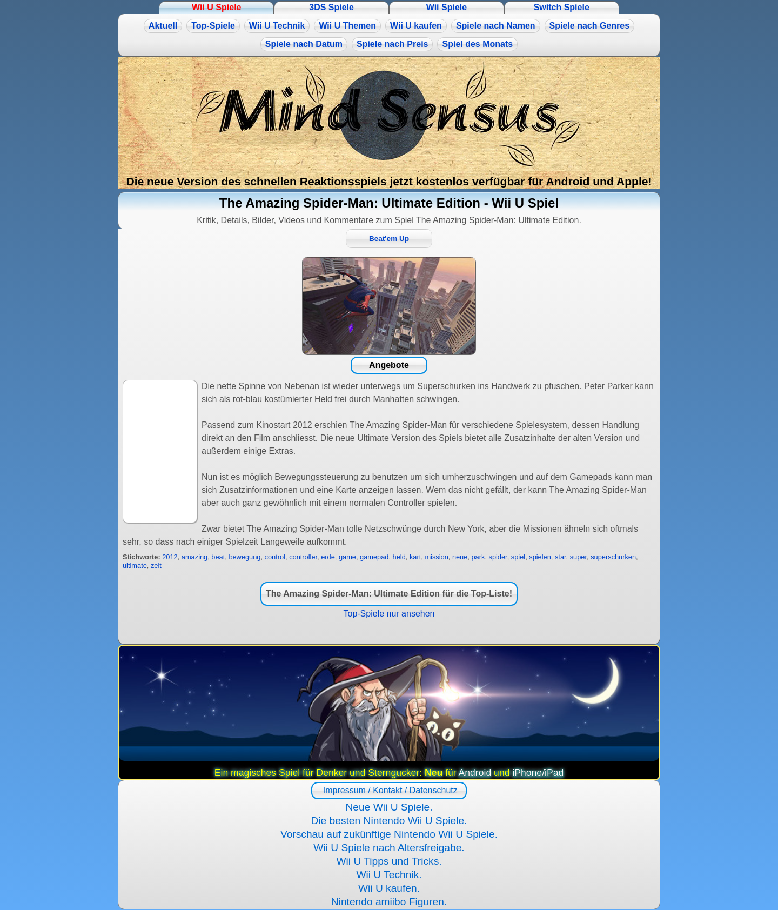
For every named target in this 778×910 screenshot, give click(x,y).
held (399, 557)
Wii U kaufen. (389, 888)
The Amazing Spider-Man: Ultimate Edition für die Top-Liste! (389, 593)
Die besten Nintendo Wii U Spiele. (389, 820)
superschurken (613, 557)
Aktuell (163, 25)
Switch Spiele (561, 7)
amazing (194, 557)
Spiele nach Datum (304, 44)
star (560, 557)
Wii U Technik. (388, 874)
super (578, 557)
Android (475, 772)
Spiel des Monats (477, 44)
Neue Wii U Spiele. (388, 807)
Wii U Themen (347, 25)
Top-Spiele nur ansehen (388, 613)
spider (498, 557)
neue (459, 557)
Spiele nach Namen (495, 25)
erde (328, 557)
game (347, 557)
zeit (156, 565)
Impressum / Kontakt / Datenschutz (388, 790)
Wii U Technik (277, 25)
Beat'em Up (389, 239)
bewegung (244, 557)
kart (415, 557)
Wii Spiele (446, 7)
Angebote (389, 365)
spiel (518, 557)
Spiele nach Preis (392, 44)
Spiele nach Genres (589, 25)
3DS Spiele (331, 7)
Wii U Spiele (216, 7)
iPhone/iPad (538, 772)
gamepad (374, 557)
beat (218, 557)
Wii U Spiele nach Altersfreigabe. (388, 847)
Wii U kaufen (416, 25)
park (478, 557)
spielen (540, 557)
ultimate (135, 565)
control (275, 557)
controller (303, 557)
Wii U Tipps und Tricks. (388, 861)
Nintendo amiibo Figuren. (389, 901)
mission (436, 557)
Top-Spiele (213, 25)
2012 (169, 557)
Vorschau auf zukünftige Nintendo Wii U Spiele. (389, 834)
